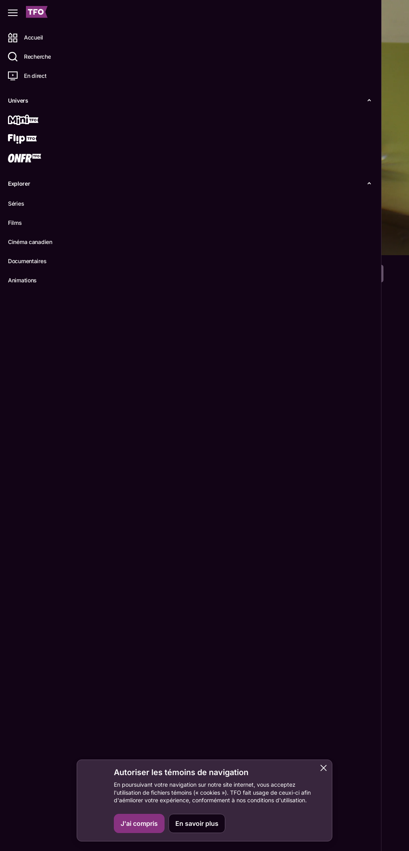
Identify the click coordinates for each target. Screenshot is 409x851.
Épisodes (148, 242)
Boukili (371, 829)
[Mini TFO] (34, 121)
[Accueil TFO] (37, 13)
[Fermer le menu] (13, 13)
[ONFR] (34, 159)
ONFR (369, 792)
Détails (110, 242)
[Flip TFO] (34, 140)
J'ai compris (139, 823)
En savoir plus (196, 823)
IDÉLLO (372, 810)
